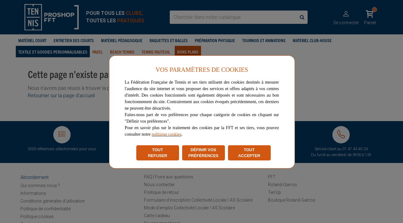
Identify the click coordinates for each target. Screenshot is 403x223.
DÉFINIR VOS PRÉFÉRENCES (203, 152)
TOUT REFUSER (157, 152)
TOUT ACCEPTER (249, 152)
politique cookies (167, 134)
